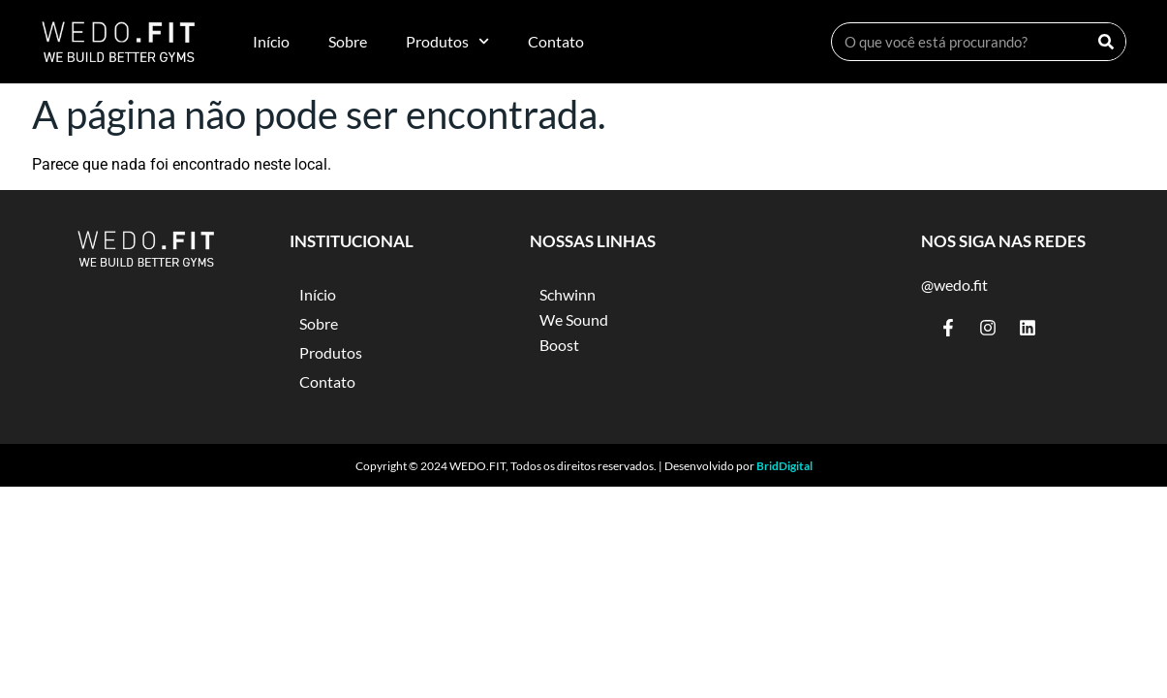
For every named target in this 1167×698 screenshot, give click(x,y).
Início (271, 41)
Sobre (347, 41)
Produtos (447, 41)
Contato (556, 41)
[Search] (1106, 41)
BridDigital (784, 466)
